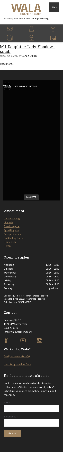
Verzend (12, 433)
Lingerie (8, 222)
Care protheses (12, 234)
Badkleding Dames (14, 238)
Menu (55, 7)
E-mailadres (11, 416)
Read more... (7, 63)
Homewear (10, 242)
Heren (7, 245)
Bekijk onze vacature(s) (17, 356)
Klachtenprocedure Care (17, 364)
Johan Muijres (29, 55)
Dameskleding (12, 218)
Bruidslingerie (11, 226)
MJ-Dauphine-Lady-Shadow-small (27, 49)
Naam (7, 402)
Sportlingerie (11, 230)
